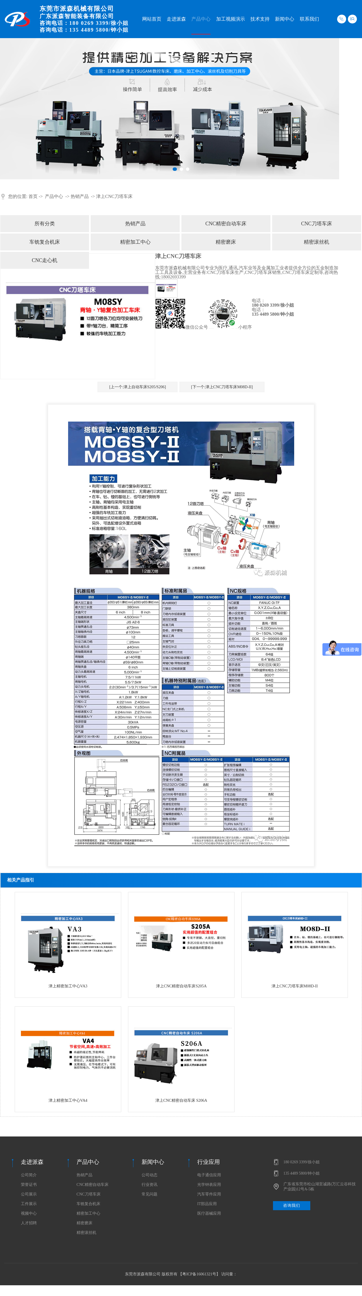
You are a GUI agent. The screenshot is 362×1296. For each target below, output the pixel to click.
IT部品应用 (207, 1204)
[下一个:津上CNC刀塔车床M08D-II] (222, 387)
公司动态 (149, 1175)
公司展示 (29, 1194)
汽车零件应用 (209, 1194)
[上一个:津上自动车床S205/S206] (137, 387)
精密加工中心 (135, 242)
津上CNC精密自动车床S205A (181, 986)
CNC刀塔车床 (316, 223)
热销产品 (80, 196)
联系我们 (309, 19)
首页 (33, 196)
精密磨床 (226, 242)
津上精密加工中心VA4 (68, 1100)
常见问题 (149, 1194)
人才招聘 (29, 1223)
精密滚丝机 (316, 242)
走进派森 (176, 19)
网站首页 (151, 19)
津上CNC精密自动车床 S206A (181, 1100)
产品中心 (201, 19)
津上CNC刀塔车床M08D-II (295, 986)
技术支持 (260, 19)
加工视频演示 (230, 19)
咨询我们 (291, 1205)
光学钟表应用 (209, 1185)
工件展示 (29, 1204)
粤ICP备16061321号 (199, 1274)
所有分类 (44, 223)
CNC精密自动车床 (225, 223)
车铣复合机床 (44, 242)
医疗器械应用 (209, 1214)
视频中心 (29, 1214)
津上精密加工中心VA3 (68, 986)
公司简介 (29, 1175)
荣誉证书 (29, 1185)
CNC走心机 (44, 260)
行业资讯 (149, 1185)
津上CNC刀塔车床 (114, 196)
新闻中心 (284, 19)
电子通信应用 (209, 1175)
